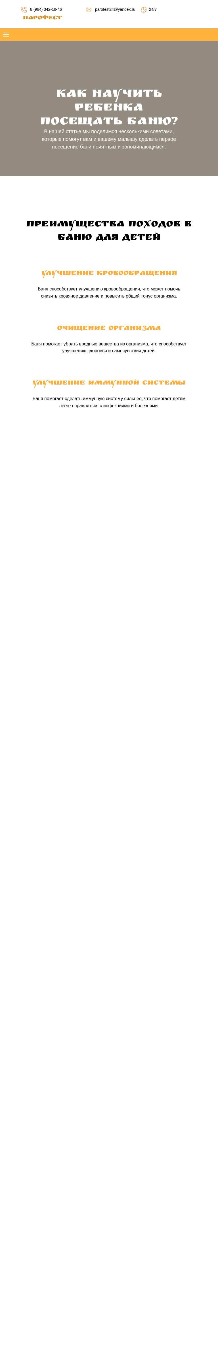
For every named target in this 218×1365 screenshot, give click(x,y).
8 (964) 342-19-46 (46, 9)
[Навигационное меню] (6, 35)
